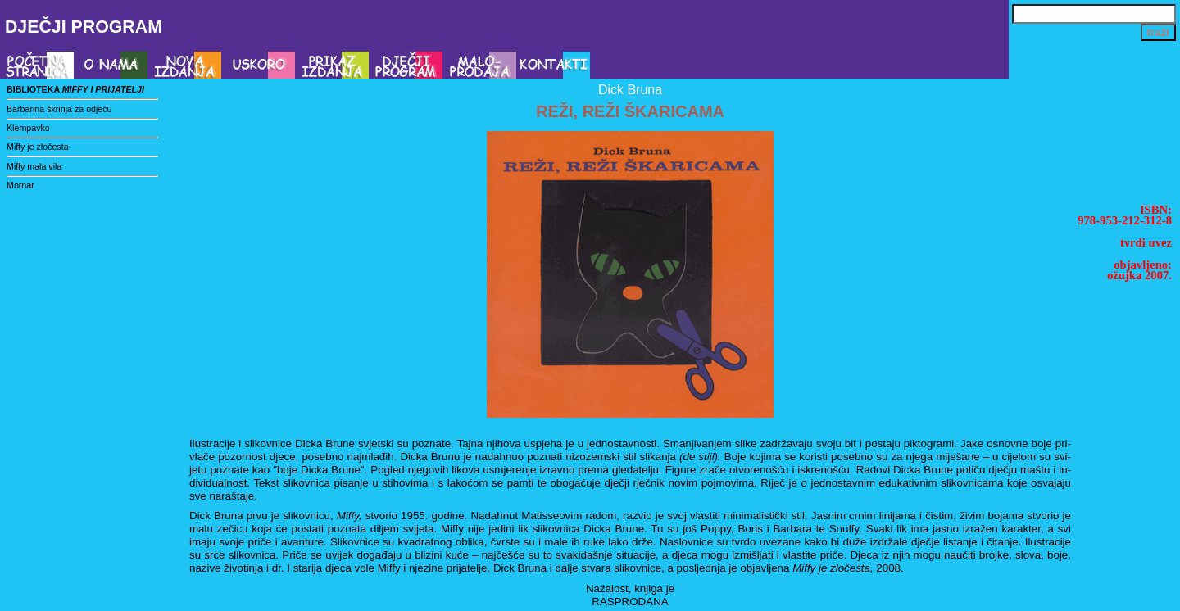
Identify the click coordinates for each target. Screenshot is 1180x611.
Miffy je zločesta (38, 147)
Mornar (20, 185)
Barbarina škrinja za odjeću (59, 109)
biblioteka (75, 89)
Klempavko (28, 128)
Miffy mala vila (34, 166)
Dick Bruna (630, 90)
